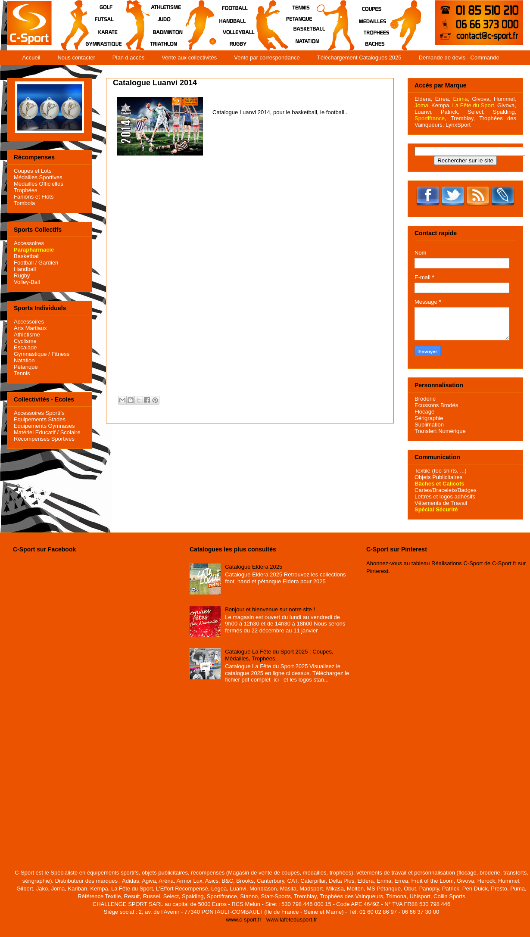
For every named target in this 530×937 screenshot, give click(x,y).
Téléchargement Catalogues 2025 (359, 57)
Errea (442, 99)
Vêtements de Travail (441, 503)
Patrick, (450, 112)
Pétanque (26, 367)
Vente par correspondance (267, 57)
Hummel (504, 99)
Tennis (22, 373)
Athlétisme (27, 334)
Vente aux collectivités (189, 57)
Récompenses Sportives (44, 439)
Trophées (25, 190)
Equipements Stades (39, 419)
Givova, (481, 99)
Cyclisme (25, 341)
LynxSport (457, 124)
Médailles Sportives (38, 177)
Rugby (22, 275)
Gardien (48, 262)
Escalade (25, 347)
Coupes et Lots (32, 171)
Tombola (24, 203)
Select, (476, 112)
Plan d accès (128, 57)
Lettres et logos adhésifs (445, 496)
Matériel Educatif (35, 432)
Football (24, 262)
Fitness (60, 354)
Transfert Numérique (440, 431)
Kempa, (441, 105)
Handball (25, 269)
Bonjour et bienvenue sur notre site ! (270, 609)
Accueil (31, 57)
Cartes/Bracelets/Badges (446, 490)
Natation (24, 360)
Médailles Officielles (38, 184)
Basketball (27, 256)
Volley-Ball (27, 282)
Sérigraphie (429, 418)
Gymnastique (30, 354)
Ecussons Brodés (436, 405)
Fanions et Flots (34, 196)
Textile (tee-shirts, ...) (441, 470)
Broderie (425, 398)
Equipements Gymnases (44, 426)
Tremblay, (463, 118)
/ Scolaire (68, 432)
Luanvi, (424, 112)
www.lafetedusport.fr (291, 919)
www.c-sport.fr (243, 919)
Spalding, (504, 112)
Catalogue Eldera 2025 (253, 566)
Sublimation (429, 424)
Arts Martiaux (30, 328)
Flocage (424, 411)
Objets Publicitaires (438, 477)
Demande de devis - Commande (459, 57)
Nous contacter (76, 57)
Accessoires (29, 243)
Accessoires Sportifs (39, 413)
